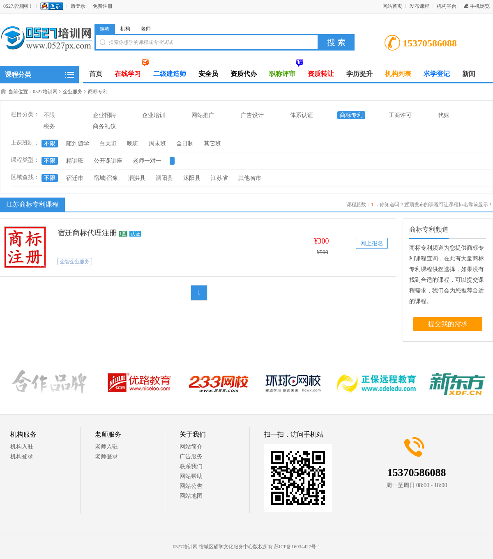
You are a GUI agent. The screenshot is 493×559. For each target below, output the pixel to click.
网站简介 (191, 447)
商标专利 (98, 91)
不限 (49, 115)
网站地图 (191, 496)
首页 (95, 73)
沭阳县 (191, 178)
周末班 (157, 143)
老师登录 (106, 456)
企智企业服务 (75, 262)
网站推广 (202, 115)
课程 (105, 29)
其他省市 (249, 178)
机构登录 (21, 456)
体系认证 (301, 115)
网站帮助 (191, 476)
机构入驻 (21, 447)
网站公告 (191, 486)
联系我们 (191, 466)
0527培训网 (45, 91)
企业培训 (153, 115)
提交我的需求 (448, 323)
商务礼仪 (104, 126)
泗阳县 (164, 178)
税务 (49, 126)
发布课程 (419, 6)
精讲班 (74, 161)
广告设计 (252, 115)
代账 (443, 115)
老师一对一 (147, 161)
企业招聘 (104, 115)
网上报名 (371, 243)
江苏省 (219, 178)
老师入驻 (106, 447)
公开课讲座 (108, 161)
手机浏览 (480, 6)
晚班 (132, 143)
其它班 (212, 143)
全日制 (185, 143)
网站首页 (392, 6)
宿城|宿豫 (106, 178)
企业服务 (73, 91)
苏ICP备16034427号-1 (297, 547)
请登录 (78, 6)
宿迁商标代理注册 (87, 233)
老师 (146, 29)
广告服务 (191, 456)
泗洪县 (136, 178)
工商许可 (400, 115)
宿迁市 (74, 178)
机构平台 (446, 6)
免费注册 (103, 6)
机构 (125, 29)
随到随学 (77, 143)
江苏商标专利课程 (31, 204)
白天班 (108, 143)
